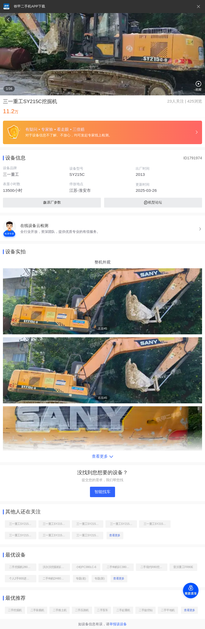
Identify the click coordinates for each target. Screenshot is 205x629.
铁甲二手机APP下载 (29, 6)
